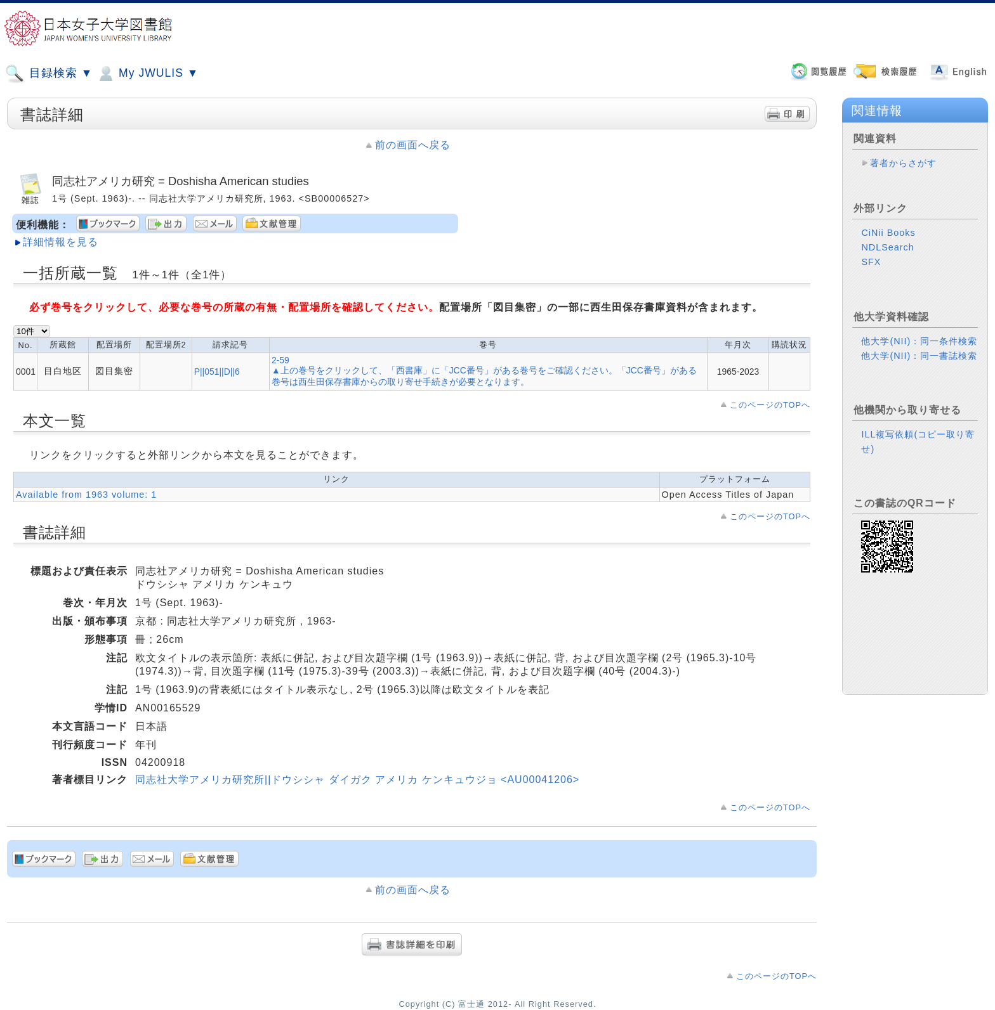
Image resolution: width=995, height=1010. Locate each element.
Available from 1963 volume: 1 (86, 494)
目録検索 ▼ (49, 73)
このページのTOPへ (770, 405)
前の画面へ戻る (413, 144)
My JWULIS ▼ (147, 73)
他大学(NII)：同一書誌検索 (919, 356)
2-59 (280, 360)
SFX (871, 262)
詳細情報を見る (60, 241)
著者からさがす (903, 163)
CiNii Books (888, 233)
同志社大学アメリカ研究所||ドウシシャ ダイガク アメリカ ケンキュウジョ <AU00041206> (357, 779)
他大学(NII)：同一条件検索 (919, 341)
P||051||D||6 (217, 371)
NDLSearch (887, 247)
